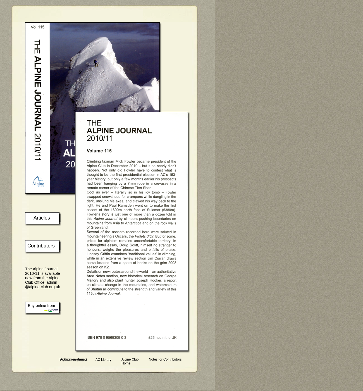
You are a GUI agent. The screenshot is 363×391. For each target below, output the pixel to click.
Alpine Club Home (129, 361)
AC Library (103, 360)
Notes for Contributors (165, 359)
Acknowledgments (73, 359)
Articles (42, 218)
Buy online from (41, 305)
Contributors (41, 246)
